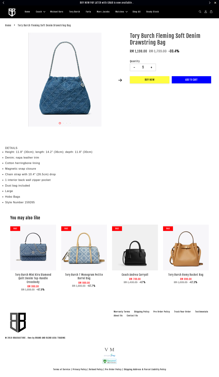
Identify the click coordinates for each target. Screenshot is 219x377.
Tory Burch (74, 12)
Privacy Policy (80, 370)
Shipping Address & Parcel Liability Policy (145, 370)
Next (120, 81)
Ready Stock (152, 12)
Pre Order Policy (161, 312)
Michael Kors (56, 12)
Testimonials (201, 312)
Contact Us (132, 316)
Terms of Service (61, 370)
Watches (121, 12)
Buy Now (149, 80)
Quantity (135, 61)
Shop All (137, 12)
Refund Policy (96, 370)
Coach (40, 12)
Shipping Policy (141, 312)
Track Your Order (182, 312)
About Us (118, 316)
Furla (88, 12)
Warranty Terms (122, 312)
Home (27, 12)
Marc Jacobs (103, 12)
